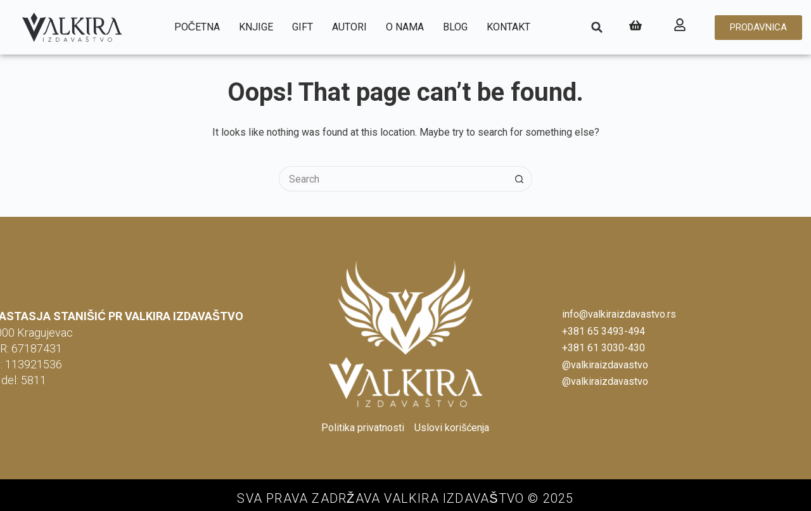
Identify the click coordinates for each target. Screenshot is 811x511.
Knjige (256, 27)
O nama (405, 27)
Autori (349, 27)
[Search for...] (393, 178)
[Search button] (519, 178)
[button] (597, 27)
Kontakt (508, 27)
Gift (302, 27)
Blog (455, 27)
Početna (197, 27)
